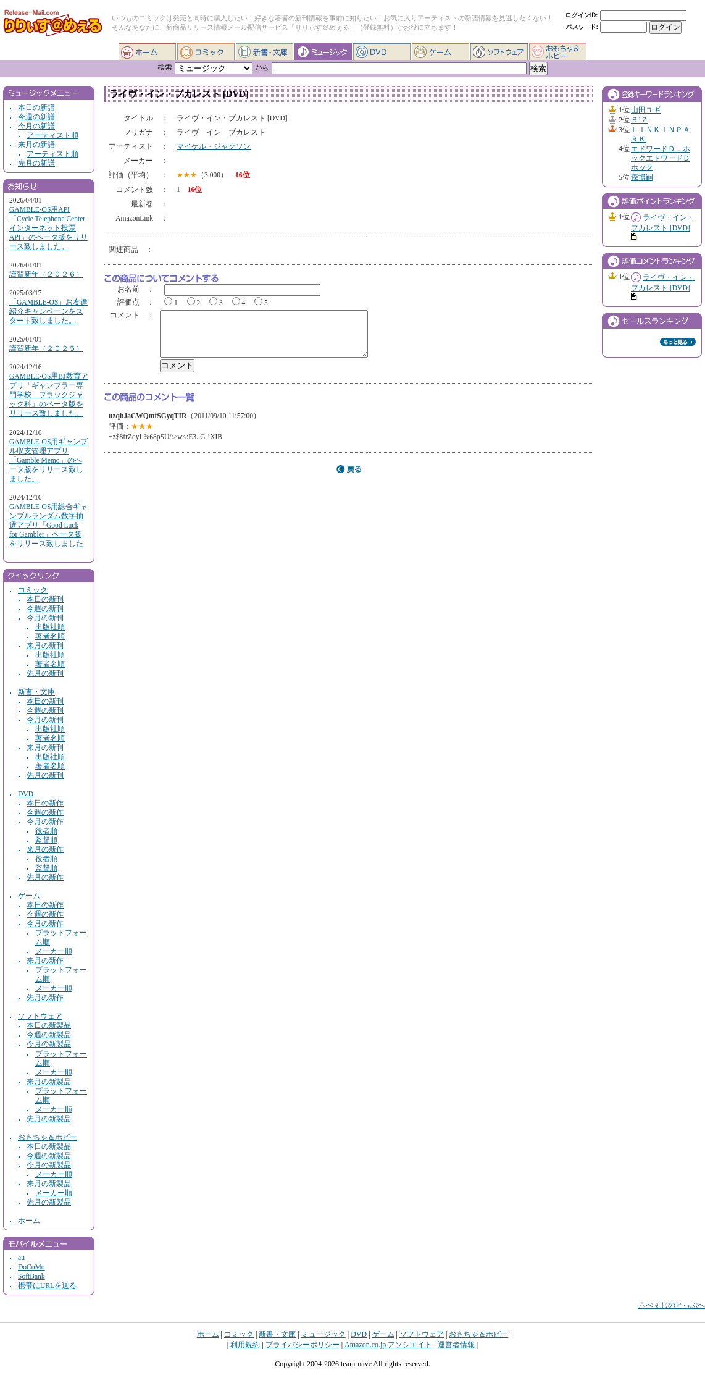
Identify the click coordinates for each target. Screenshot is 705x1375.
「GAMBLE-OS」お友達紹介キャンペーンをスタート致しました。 (48, 311)
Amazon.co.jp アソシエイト (388, 1344)
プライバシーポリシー (302, 1344)
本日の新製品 (49, 1026)
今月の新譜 (36, 126)
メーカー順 (53, 952)
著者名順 (50, 637)
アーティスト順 (52, 136)
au (21, 1258)
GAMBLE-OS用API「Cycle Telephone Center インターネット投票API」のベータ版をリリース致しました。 (48, 228)
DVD (382, 51)
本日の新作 (45, 803)
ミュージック (323, 51)
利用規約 (245, 1344)
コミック (206, 51)
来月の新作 (45, 850)
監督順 (46, 840)
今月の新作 (45, 822)
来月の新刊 (45, 646)
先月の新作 (45, 877)
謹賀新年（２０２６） (46, 275)
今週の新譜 (36, 117)
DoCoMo (31, 1267)
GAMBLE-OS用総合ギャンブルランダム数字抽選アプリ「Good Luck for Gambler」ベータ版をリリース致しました (48, 525)
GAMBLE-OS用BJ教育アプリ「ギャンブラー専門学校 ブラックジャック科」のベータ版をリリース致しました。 (48, 395)
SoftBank (31, 1276)
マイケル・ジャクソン (214, 147)
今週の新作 (45, 813)
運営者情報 (456, 1344)
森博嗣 (642, 178)
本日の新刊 (45, 599)
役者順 (46, 831)
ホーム (147, 51)
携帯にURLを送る (47, 1286)
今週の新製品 (49, 1035)
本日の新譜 (36, 108)
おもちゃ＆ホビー (557, 51)
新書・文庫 (264, 51)
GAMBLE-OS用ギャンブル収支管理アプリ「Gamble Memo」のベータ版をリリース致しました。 (48, 460)
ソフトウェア (499, 51)
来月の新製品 (49, 1082)
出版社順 (50, 627)
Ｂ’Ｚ (639, 120)
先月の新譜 (36, 163)
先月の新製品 (49, 1119)
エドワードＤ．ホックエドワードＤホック (660, 158)
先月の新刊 (45, 674)
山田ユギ (646, 110)
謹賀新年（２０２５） (46, 349)
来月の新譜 (36, 145)
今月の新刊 (45, 618)
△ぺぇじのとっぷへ (671, 1305)
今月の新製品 (49, 1044)
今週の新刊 (45, 609)
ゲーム (440, 51)
